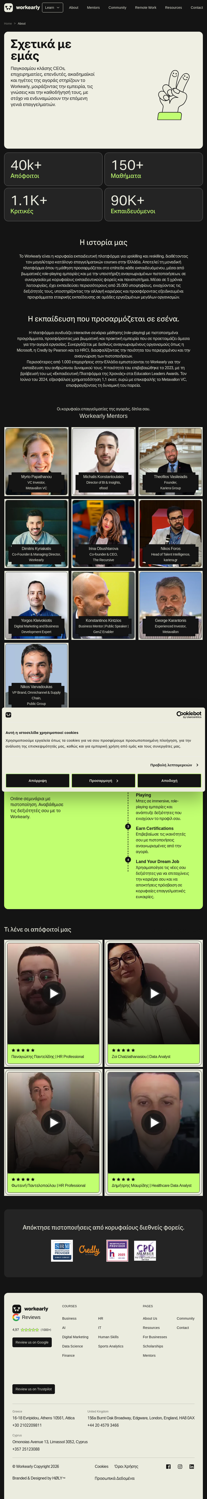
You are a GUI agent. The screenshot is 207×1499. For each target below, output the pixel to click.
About (73, 7)
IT (99, 1328)
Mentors (93, 7)
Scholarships (153, 1346)
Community (117, 7)
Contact (197, 7)
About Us (150, 1318)
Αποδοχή (169, 780)
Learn (52, 7)
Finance (68, 1355)
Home (8, 23)
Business (69, 1318)
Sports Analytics (110, 1346)
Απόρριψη (37, 780)
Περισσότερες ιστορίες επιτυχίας (176, 930)
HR (100, 1318)
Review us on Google (32, 1342)
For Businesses (155, 1337)
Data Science (72, 1346)
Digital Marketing (75, 1337)
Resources (173, 7)
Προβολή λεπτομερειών (171, 765)
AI (64, 1328)
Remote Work (145, 7)
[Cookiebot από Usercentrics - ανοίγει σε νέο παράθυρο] (180, 715)
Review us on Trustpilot (34, 1389)
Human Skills (108, 1337)
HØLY (57, 1478)
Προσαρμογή (103, 780)
